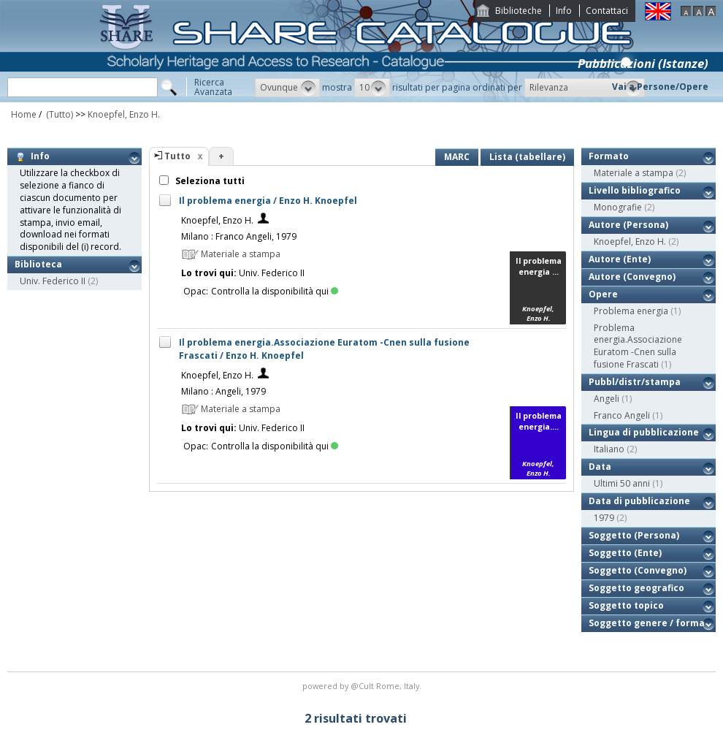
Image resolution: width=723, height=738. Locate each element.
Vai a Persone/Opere (660, 86)
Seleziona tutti (209, 181)
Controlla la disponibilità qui (274, 291)
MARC (457, 157)
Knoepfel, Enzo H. (124, 114)
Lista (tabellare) (527, 157)
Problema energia (631, 311)
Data (600, 466)
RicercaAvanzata (213, 86)
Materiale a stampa (633, 173)
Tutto (177, 156)
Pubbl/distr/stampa (635, 382)
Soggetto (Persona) (634, 535)
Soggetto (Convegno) (637, 570)
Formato (609, 156)
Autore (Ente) (620, 259)
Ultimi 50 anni (622, 483)
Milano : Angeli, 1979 (223, 391)
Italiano (609, 449)
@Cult (363, 685)
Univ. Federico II (52, 281)
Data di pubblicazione (639, 501)
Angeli (606, 398)
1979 (604, 517)
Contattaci (607, 10)
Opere (603, 294)
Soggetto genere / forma (647, 623)
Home (24, 114)
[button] (287, 87)
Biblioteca (38, 264)
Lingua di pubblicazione (644, 432)
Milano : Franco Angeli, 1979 (239, 236)
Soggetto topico (626, 605)
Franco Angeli (622, 415)
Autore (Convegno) (632, 276)
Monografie (618, 207)
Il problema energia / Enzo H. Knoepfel (268, 200)
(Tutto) (58, 114)
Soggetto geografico (636, 588)
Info (564, 10)
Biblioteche (518, 10)
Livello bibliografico (635, 190)
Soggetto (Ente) (625, 553)
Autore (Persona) (628, 224)
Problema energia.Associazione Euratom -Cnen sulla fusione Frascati (638, 346)
